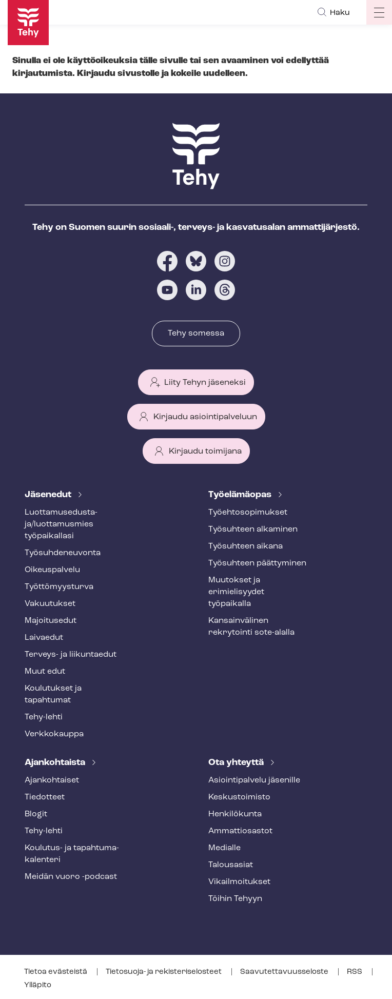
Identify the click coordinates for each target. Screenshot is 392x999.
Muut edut (45, 672)
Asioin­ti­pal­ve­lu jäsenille (254, 780)
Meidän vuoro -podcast (71, 877)
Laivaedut (44, 638)
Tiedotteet (45, 797)
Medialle (224, 848)
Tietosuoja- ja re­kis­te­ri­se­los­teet (164, 972)
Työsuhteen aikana (245, 546)
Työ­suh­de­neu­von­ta (63, 553)
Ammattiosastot (240, 831)
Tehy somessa (196, 333)
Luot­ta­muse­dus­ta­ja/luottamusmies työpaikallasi (61, 524)
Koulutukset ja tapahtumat (53, 694)
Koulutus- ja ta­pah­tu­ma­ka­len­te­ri (72, 854)
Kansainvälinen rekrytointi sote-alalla (251, 627)
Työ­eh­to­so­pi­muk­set (247, 512)
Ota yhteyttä (237, 763)
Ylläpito (37, 985)
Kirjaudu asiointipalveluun (205, 417)
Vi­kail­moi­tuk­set (239, 882)
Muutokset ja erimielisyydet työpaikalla (236, 592)
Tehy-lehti (44, 717)
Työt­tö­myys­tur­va (59, 587)
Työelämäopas (240, 495)
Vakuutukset (50, 604)
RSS (355, 972)
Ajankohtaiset (52, 780)
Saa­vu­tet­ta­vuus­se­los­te (285, 972)
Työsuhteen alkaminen (253, 529)
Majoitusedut (50, 621)
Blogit (36, 814)
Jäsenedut (49, 495)
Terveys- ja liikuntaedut (70, 655)
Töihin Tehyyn (235, 899)
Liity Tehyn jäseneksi (205, 383)
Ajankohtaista (56, 763)
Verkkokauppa (54, 734)
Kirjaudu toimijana (205, 451)
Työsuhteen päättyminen (257, 563)
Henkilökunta (235, 814)
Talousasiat (230, 865)
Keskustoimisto (239, 797)
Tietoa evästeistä (56, 972)
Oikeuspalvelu (52, 570)
